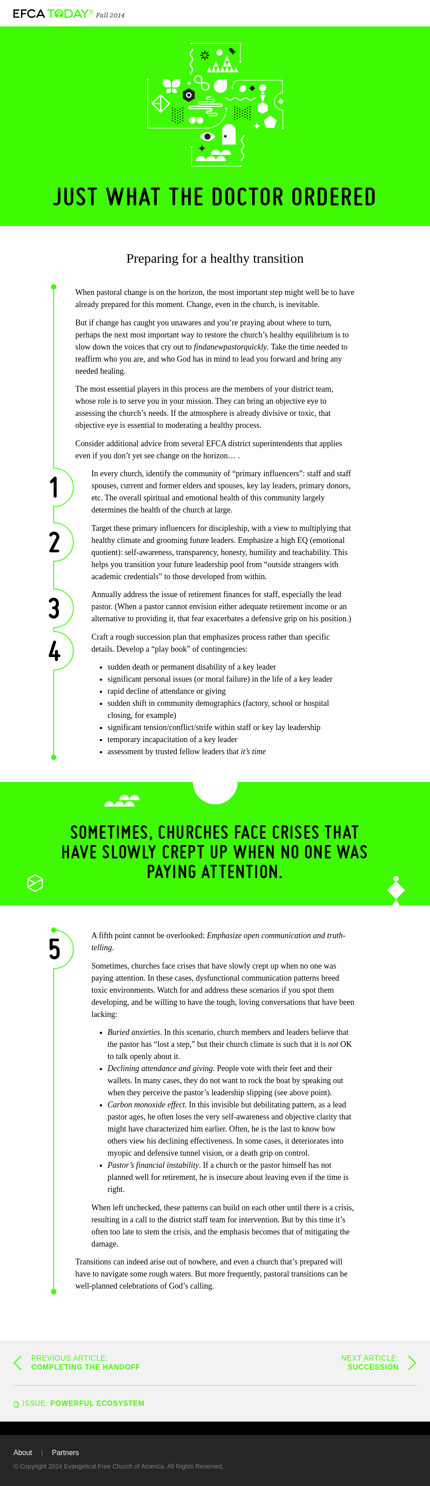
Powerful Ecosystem (83, 1403)
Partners (65, 1452)
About (22, 1452)
